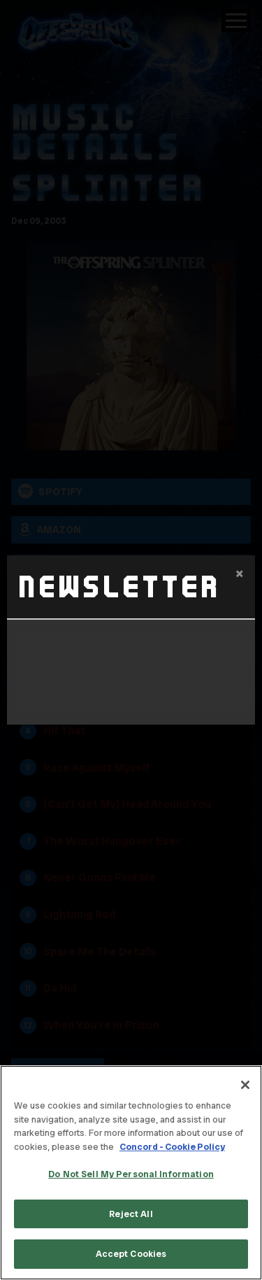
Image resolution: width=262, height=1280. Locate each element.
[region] (131, 1172)
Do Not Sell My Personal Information (131, 1174)
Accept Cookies (131, 1254)
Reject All (130, 1214)
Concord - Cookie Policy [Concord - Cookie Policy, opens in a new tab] (172, 1147)
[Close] (245, 1084)
